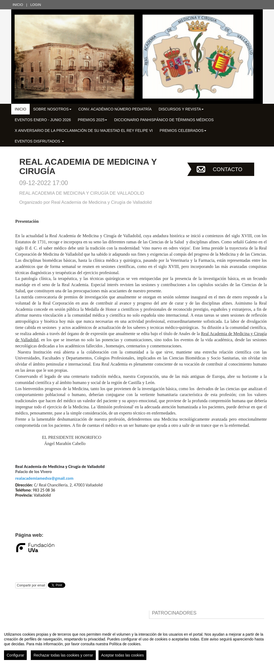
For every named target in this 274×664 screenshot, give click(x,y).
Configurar (15, 655)
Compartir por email (31, 585)
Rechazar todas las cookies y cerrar (63, 655)
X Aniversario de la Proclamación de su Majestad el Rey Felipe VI (84, 130)
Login (35, 5)
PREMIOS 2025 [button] (92, 120)
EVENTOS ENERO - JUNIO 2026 (43, 120)
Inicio (18, 5)
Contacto (227, 169)
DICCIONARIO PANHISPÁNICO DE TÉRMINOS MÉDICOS (164, 120)
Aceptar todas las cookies (122, 655)
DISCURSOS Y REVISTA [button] (181, 109)
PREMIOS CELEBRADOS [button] (183, 130)
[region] (137, 644)
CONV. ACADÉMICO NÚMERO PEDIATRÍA (115, 109)
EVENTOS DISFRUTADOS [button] (39, 141)
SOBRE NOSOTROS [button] (52, 109)
